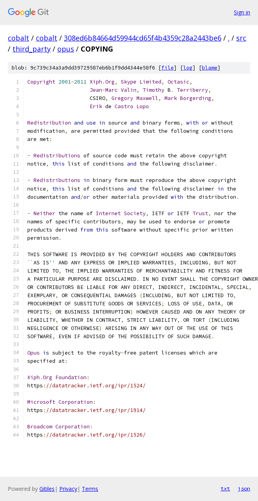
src (241, 38)
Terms (90, 488)
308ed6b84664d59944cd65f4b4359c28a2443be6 (142, 38)
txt (225, 488)
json (244, 488)
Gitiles (47, 488)
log (188, 67)
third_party (31, 48)
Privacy (68, 488)
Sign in (242, 12)
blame (209, 67)
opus (65, 48)
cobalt (18, 38)
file (167, 67)
